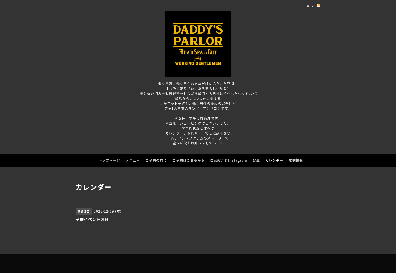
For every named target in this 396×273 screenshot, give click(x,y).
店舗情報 (296, 160)
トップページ (109, 160)
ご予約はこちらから (188, 160)
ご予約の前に (156, 160)
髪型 (256, 160)
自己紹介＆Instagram (228, 160)
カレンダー (274, 160)
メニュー (133, 160)
